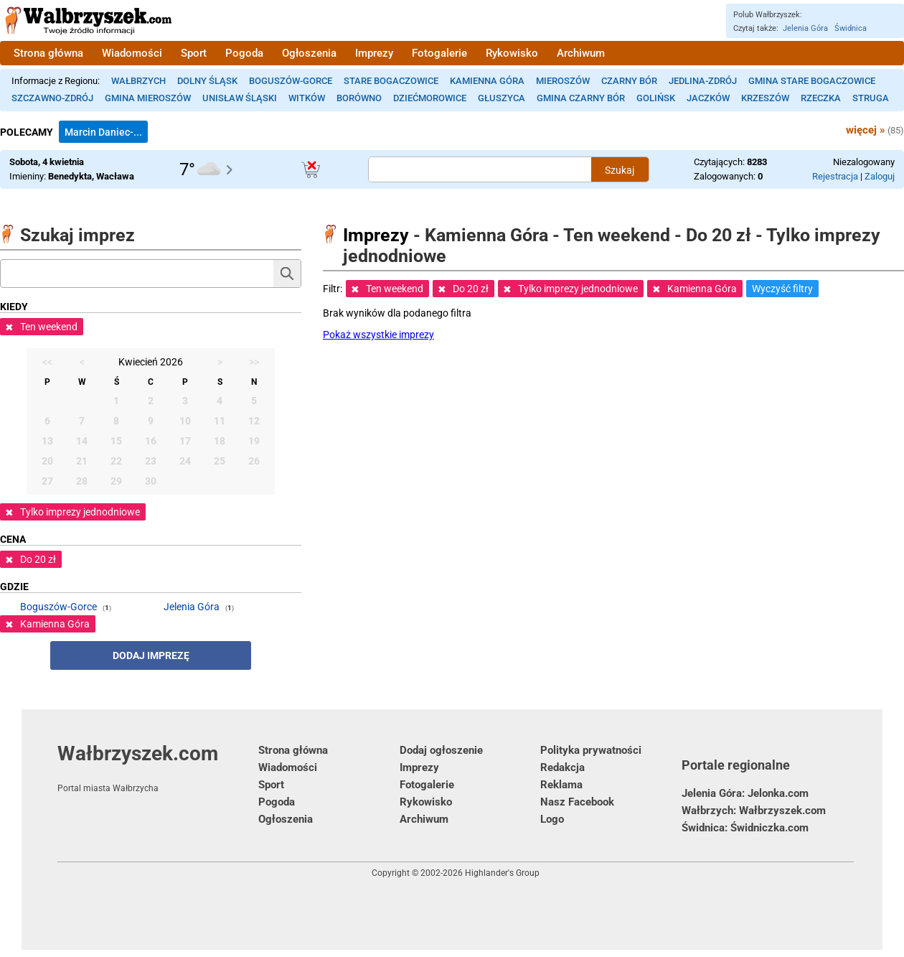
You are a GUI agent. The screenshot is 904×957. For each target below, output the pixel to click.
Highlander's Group (502, 873)
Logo (552, 819)
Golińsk (655, 98)
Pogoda (244, 53)
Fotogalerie (439, 53)
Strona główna (48, 53)
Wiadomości (132, 53)
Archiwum (581, 53)
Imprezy (374, 53)
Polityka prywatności (590, 750)
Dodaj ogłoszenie (441, 750)
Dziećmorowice (429, 98)
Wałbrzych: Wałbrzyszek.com (754, 810)
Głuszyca (501, 98)
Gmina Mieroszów (148, 98)
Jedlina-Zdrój (703, 80)
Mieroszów (563, 80)
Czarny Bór (629, 80)
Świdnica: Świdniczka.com (745, 827)
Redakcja (562, 767)
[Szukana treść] (480, 169)
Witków (306, 98)
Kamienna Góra (487, 80)
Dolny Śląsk (207, 80)
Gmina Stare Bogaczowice (811, 80)
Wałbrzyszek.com (157, 767)
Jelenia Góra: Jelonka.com (745, 793)
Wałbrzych (138, 80)
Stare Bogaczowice (391, 80)
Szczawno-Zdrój (52, 98)
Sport (194, 53)
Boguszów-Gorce (290, 80)
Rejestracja (835, 176)
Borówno (359, 98)
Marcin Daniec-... (103, 132)
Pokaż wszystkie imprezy (378, 334)
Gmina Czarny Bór (581, 98)
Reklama (561, 784)
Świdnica (850, 28)
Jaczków (708, 98)
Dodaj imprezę (151, 655)
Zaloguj (880, 176)
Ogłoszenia (309, 53)
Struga (870, 98)
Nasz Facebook (577, 801)
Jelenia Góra (805, 28)
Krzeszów (765, 98)
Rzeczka (821, 98)
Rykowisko (512, 53)
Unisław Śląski (239, 98)
